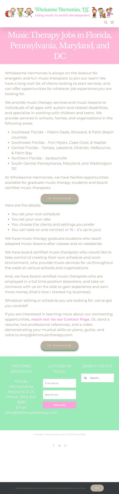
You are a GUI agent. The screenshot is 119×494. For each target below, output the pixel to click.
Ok (97, 488)
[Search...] (97, 377)
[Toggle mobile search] (105, 22)
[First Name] (59, 383)
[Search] (85, 377)
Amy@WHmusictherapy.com (31, 412)
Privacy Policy (80, 434)
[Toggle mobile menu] (112, 22)
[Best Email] (59, 394)
